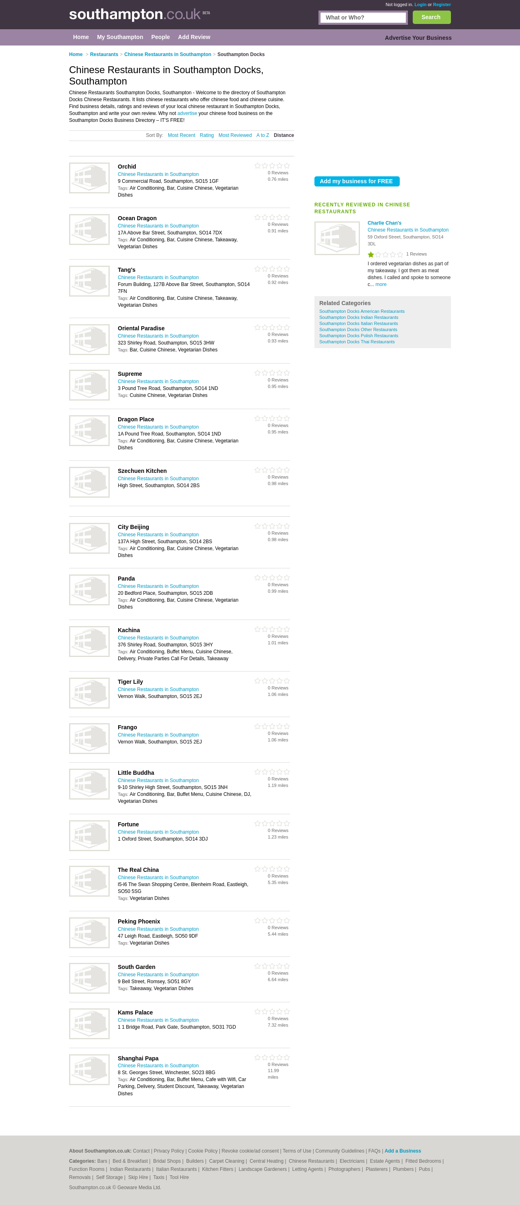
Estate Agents (385, 1161)
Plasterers (377, 1169)
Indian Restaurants (131, 1169)
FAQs (374, 1151)
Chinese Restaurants (312, 1161)
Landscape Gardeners (263, 1169)
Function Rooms (87, 1169)
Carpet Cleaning (227, 1161)
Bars (102, 1161)
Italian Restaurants (177, 1169)
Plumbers (404, 1169)
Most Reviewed (235, 135)
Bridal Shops (167, 1161)
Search (431, 17)
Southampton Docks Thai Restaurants (357, 341)
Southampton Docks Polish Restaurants (358, 335)
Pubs (425, 1169)
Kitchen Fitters (218, 1169)
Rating (207, 135)
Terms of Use (297, 1151)
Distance (284, 135)
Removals (80, 1177)
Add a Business (403, 1151)
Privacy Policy (169, 1151)
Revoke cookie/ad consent (250, 1151)
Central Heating (267, 1161)
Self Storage (110, 1177)
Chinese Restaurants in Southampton (408, 230)
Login (420, 4)
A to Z (262, 135)
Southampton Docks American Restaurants (362, 311)
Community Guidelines (339, 1151)
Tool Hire (179, 1177)
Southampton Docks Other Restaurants (358, 329)
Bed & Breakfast (131, 1161)
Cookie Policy (203, 1151)
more (380, 284)
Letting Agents (308, 1169)
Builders (195, 1161)
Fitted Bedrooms (423, 1161)
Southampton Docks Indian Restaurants (358, 317)
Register (442, 4)
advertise (187, 113)
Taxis (159, 1177)
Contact (141, 1151)
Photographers (345, 1169)
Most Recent (181, 135)
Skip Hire (139, 1177)
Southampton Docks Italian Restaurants (358, 323)
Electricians (353, 1161)
